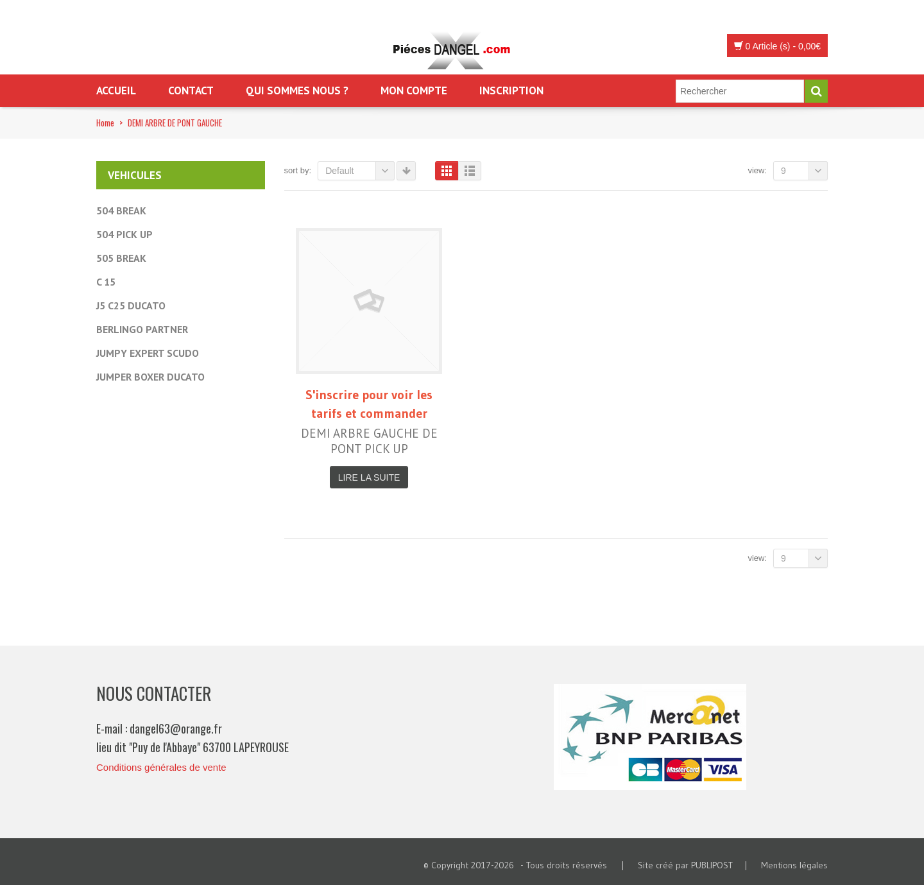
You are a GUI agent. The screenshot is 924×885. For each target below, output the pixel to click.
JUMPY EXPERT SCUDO (147, 353)
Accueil (116, 90)
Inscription (511, 90)
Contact (191, 90)
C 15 (106, 281)
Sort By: (298, 170)
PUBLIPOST (712, 865)
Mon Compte (414, 90)
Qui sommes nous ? (297, 90)
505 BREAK (121, 258)
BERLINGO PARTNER (142, 329)
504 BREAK (121, 210)
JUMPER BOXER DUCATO (150, 376)
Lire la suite (369, 477)
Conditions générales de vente (161, 767)
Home (105, 122)
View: (757, 170)
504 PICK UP (124, 234)
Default (360, 170)
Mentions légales (794, 865)
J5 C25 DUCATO (131, 305)
